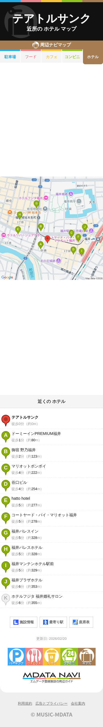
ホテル (87, 656)
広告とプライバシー (51, 703)
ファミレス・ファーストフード (34, 656)
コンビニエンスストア (69, 656)
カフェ (51, 57)
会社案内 (78, 703)
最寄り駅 (53, 622)
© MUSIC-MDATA (52, 714)
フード (31, 57)
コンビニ (72, 57)
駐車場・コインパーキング (16, 656)
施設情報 (23, 622)
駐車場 (10, 57)
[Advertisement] (51, 120)
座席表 (81, 622)
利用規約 (25, 703)
